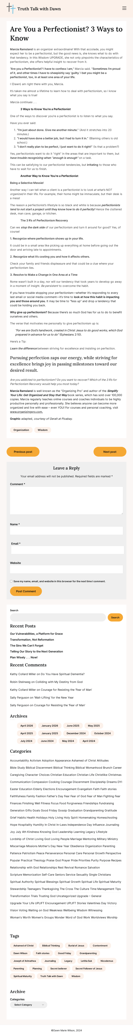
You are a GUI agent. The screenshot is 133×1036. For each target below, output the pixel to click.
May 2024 (68, 740)
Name (15, 524)
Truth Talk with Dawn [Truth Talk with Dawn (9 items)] (51, 976)
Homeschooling (107, 817)
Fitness (45, 803)
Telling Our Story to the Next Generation (36, 651)
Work (86, 917)
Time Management (102, 889)
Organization (21, 429)
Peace (40, 853)
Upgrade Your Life (22, 903)
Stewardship (18, 889)
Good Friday (49, 810)
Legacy (90, 832)
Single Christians (100, 874)
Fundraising (106, 803)
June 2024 (47, 740)
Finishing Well (31, 803)
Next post (109, 451)
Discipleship (98, 782)
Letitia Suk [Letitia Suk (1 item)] (86, 960)
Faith (96, 789)
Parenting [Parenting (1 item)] (19, 968)
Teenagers (34, 889)
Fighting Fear (111, 796)
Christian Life (85, 774)
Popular (15, 860)
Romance (81, 867)
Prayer (66, 860)
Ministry (113, 839)
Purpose (105, 860)
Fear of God (78, 796)
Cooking (54, 782)
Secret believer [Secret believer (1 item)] (58, 968)
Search (14, 610)
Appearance (63, 760)
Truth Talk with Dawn (39, 8)
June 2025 (73, 725)
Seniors (60, 874)
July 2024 (26, 740)
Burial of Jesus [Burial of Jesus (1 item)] (76, 945)
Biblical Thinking (64, 767)
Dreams (112, 782)
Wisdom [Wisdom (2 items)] (76, 976)
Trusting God (47, 896)
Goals (36, 810)
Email (16, 543)
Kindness (33, 832)
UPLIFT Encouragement (50, 903)
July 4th (21, 832)
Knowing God (48, 832)
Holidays (41, 817)
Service (70, 874)
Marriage (76, 839)
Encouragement (66, 789)
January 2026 (50, 725)
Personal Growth (94, 853)
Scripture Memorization (25, 874)
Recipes (116, 860)
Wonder (60, 917)
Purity (95, 860)
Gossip (62, 810)
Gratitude (111, 810)
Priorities (84, 860)
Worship (112, 917)
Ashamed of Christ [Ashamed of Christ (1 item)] (24, 945)
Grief (13, 817)
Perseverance (54, 853)
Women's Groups (43, 917)
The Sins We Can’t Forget (26, 645)
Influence (99, 824)
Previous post (23, 451)
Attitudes (103, 760)
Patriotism (29, 853)
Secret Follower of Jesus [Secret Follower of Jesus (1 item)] (89, 968)
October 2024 (102, 733)
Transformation (20, 896)
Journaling (112, 824)
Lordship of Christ (22, 839)
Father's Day (55, 796)
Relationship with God (24, 867)
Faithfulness (18, 796)
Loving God (42, 839)
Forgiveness (74, 803)
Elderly (37, 789)
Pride (74, 860)
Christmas (114, 774)
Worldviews (98, 917)
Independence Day (80, 824)
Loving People (60, 839)
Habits (21, 817)
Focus (55, 803)
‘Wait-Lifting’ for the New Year (54, 697)
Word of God (73, 917)
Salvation (94, 867)
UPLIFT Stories (76, 903)
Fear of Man (95, 796)
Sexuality (82, 874)
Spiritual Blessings (46, 881)
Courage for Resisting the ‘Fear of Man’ (66, 689)
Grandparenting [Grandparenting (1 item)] (88, 953)
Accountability (19, 760)
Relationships (48, 867)
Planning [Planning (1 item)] (37, 968)
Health (31, 817)
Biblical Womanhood (89, 767)
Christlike (101, 774)
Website (15, 563)
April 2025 (26, 733)
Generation (17, 810)
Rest (61, 867)
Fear (67, 796)
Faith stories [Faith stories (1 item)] (42, 953)
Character (31, 774)
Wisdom (43, 429)
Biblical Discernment (39, 767)
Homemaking (87, 817)
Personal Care (73, 853)
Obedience (77, 846)
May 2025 (94, 725)
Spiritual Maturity (110, 881)
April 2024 (89, 740)
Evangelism (84, 789)
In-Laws (61, 824)
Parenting (109, 846)
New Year (63, 846)
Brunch (107, 767)
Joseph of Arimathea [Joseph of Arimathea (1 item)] (25, 960)
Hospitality (25, 824)
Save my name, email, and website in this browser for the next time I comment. (59, 581)
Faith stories (108, 789)
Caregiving (17, 774)
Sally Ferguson (19, 697)
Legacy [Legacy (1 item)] (68, 960)
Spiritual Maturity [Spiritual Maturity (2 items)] (23, 976)
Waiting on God (38, 910)
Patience (15, 853)
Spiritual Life (89, 881)
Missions (31, 846)
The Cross (66, 889)
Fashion (41, 796)
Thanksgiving (50, 889)
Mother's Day (47, 846)
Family (30, 796)
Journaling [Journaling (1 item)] (50, 960)
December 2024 (76, 733)
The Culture (81, 889)
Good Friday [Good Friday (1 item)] (64, 953)
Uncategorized (66, 896)
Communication (20, 782)
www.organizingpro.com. (26, 411)
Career (117, 767)
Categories (17, 999)
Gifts (28, 810)
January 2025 (50, 733)
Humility (38, 824)
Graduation (75, 810)
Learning (79, 832)
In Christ (50, 824)
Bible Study (17, 767)
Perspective (113, 853)
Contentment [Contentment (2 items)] (100, 945)
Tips (118, 889)
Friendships (90, 803)
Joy (12, 832)
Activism (35, 760)
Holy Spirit (71, 817)
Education (25, 789)
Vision (14, 910)
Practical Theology (33, 860)
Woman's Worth (20, 917)
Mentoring (89, 839)
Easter (14, 789)
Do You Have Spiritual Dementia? (63, 674)
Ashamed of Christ (84, 760)
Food (62, 803)
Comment (17, 484)
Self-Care (48, 874)
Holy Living (55, 817)
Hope (13, 824)
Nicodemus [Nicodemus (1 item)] (107, 960)
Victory (112, 903)
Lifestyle (101, 832)
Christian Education (63, 774)
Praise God (53, 860)
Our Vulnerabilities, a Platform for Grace (36, 633)
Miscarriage (17, 846)
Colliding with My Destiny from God (59, 682)
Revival (69, 867)
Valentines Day (96, 903)
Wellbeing (69, 910)
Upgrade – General (89, 896)
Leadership (65, 832)
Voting (23, 910)
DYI (120, 782)
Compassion (40, 782)
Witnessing (95, 910)
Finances (15, 803)
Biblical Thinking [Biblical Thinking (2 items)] (51, 945)
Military (102, 839)
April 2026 (26, 725)
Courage (66, 782)
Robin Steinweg (20, 682)
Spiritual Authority (22, 881)
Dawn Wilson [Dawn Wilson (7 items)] (20, 953)
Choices (44, 774)
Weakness (55, 910)
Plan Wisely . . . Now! (24, 657)
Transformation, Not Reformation (32, 639)
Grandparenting (93, 810)
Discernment (81, 782)
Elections (49, 789)
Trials (34, 896)
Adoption (48, 760)
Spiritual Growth (70, 881)
